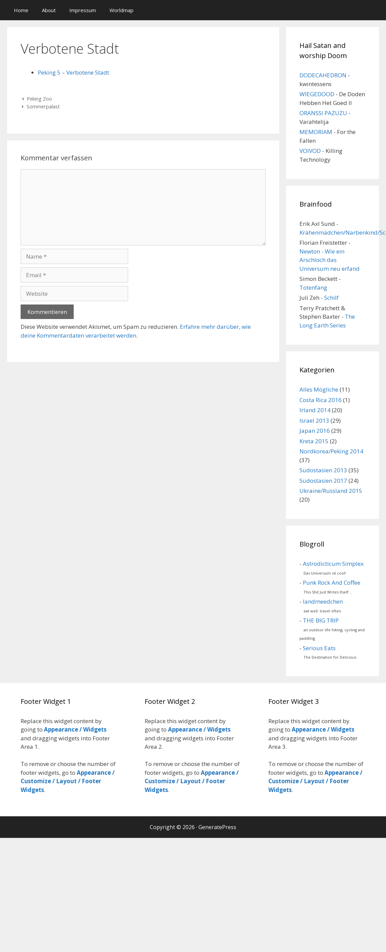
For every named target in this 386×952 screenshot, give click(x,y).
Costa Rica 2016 (320, 400)
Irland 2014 (315, 410)
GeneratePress (217, 827)
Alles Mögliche (318, 389)
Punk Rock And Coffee (331, 582)
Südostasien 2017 (323, 480)
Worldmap (122, 10)
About (49, 10)
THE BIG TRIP (321, 620)
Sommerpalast (43, 106)
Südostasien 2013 (323, 470)
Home (21, 10)
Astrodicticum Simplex (333, 563)
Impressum (82, 10)
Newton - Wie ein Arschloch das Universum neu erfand (329, 259)
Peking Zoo (39, 99)
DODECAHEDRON (322, 75)
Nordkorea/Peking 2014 (331, 451)
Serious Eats (319, 648)
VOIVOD (310, 151)
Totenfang (313, 287)
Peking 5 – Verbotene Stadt (73, 72)
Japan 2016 (314, 430)
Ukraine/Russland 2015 (330, 491)
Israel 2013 (314, 420)
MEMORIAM (315, 132)
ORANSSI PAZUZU (323, 113)
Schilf (331, 297)
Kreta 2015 (314, 441)
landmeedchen (323, 601)
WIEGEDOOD (316, 94)
